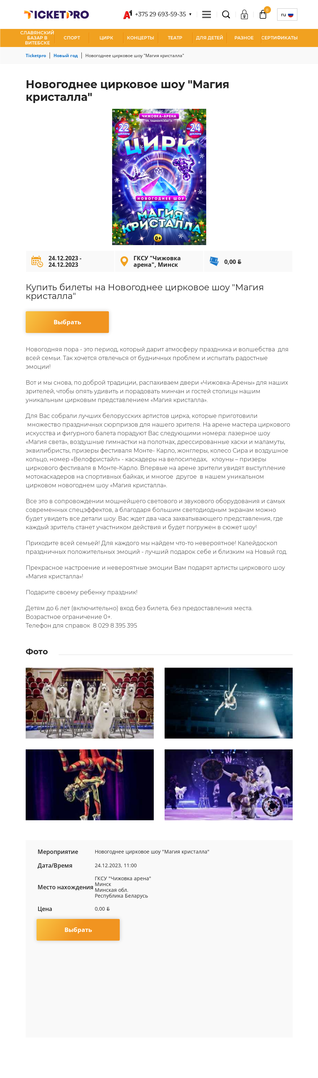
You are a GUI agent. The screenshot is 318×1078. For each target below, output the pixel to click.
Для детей (209, 37)
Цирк (106, 37)
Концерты (140, 37)
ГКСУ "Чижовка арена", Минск (157, 261)
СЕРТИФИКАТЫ (279, 37)
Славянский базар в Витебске (37, 38)
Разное (244, 37)
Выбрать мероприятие (67, 325)
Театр (175, 37)
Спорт (72, 37)
